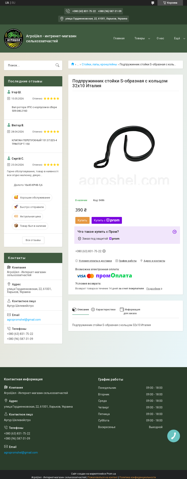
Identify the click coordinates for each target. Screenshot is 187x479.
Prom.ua (111, 473)
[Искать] (57, 65)
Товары (140, 38)
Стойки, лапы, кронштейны (99, 64)
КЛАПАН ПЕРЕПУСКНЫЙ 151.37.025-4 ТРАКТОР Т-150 (34, 142)
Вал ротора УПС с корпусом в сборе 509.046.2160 (34, 109)
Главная (119, 38)
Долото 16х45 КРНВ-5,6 (28, 184)
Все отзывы (33, 240)
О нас (160, 38)
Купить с (107, 220)
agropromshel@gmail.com (24, 319)
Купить (82, 220)
